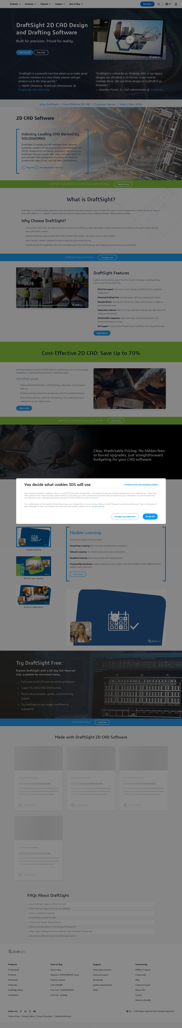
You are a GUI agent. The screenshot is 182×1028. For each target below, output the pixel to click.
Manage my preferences (125, 517)
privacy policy (98, 506)
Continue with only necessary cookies (141, 485)
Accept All (150, 517)
